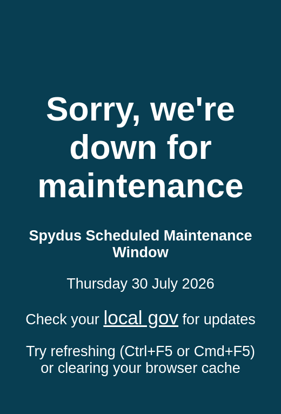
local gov (140, 317)
